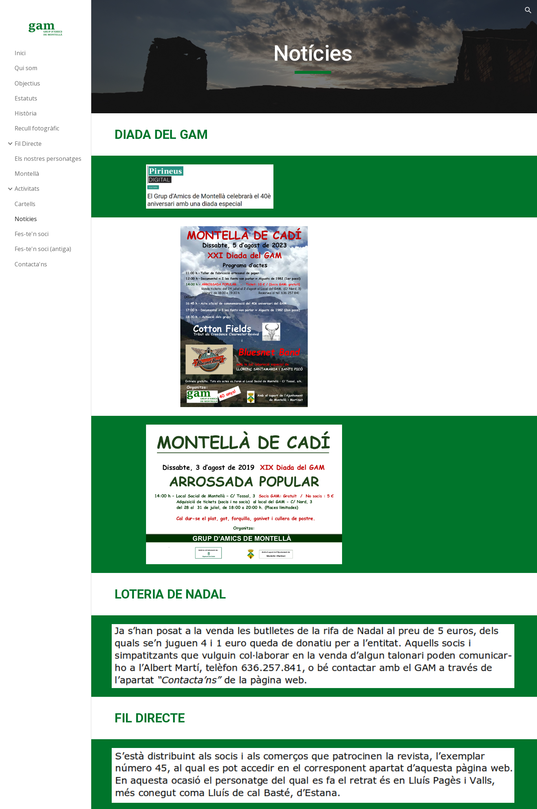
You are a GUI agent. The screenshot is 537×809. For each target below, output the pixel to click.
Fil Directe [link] (28, 144)
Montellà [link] (27, 174)
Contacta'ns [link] (31, 264)
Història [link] (26, 113)
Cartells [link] (25, 204)
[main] (314, 57)
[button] (528, 10)
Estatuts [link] (26, 98)
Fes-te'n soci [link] (32, 234)
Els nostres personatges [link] (48, 159)
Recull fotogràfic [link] (37, 128)
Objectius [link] (27, 83)
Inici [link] (20, 53)
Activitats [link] (27, 189)
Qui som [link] (26, 68)
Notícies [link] (26, 219)
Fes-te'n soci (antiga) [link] (43, 249)
